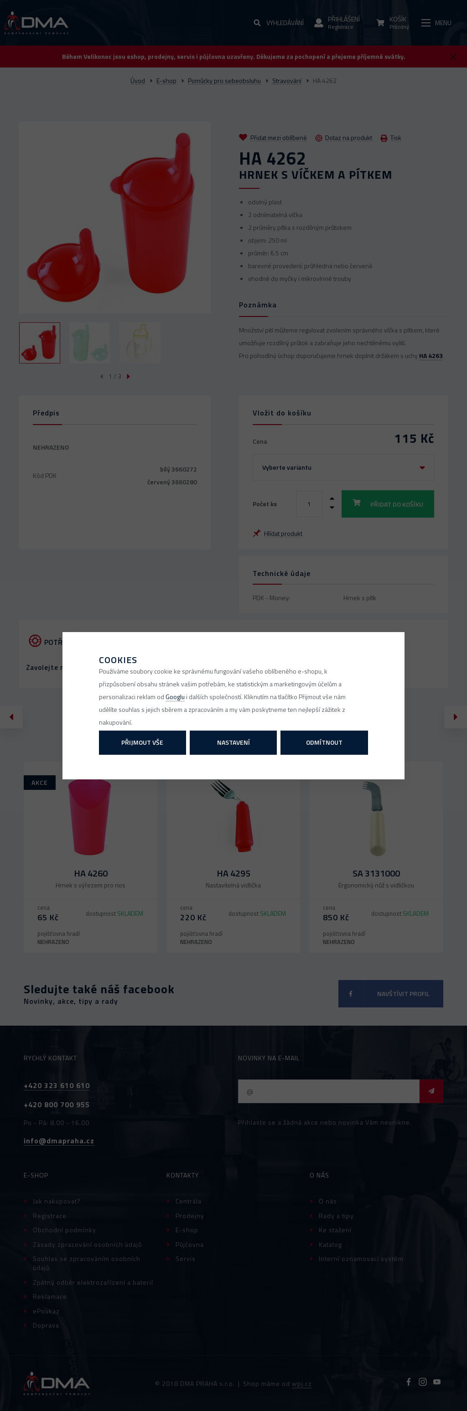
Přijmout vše (142, 742)
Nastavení (233, 742)
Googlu (175, 696)
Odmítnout (324, 742)
